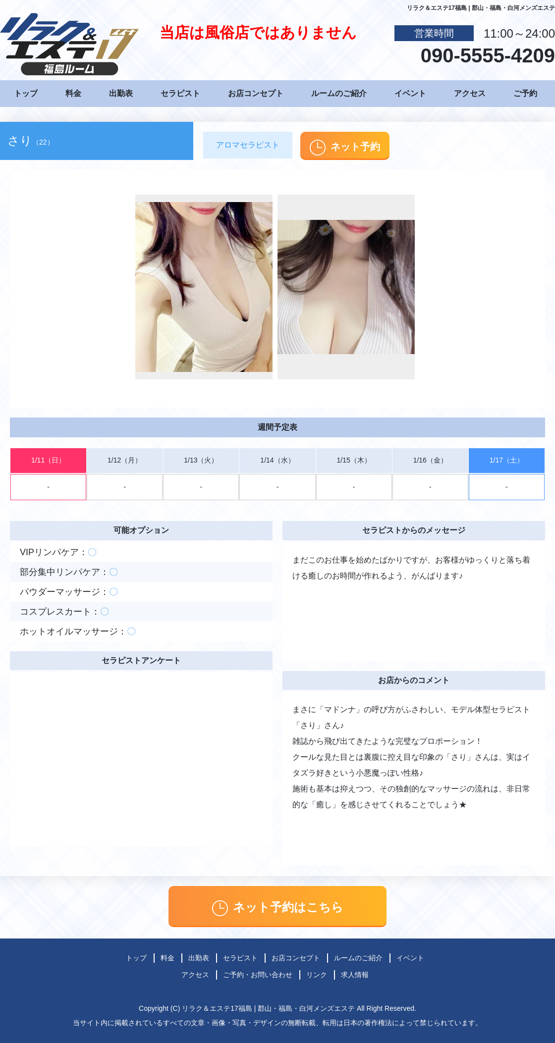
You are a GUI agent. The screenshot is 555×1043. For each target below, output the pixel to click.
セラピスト (180, 93)
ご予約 (525, 93)
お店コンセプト (255, 93)
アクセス (470, 93)
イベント (410, 93)
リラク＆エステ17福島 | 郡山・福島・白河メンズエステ (268, 1008)
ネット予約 (345, 148)
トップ (26, 93)
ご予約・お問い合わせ (257, 975)
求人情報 (355, 975)
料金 (73, 93)
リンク (316, 975)
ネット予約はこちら (277, 908)
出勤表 (121, 93)
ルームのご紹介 (339, 93)
